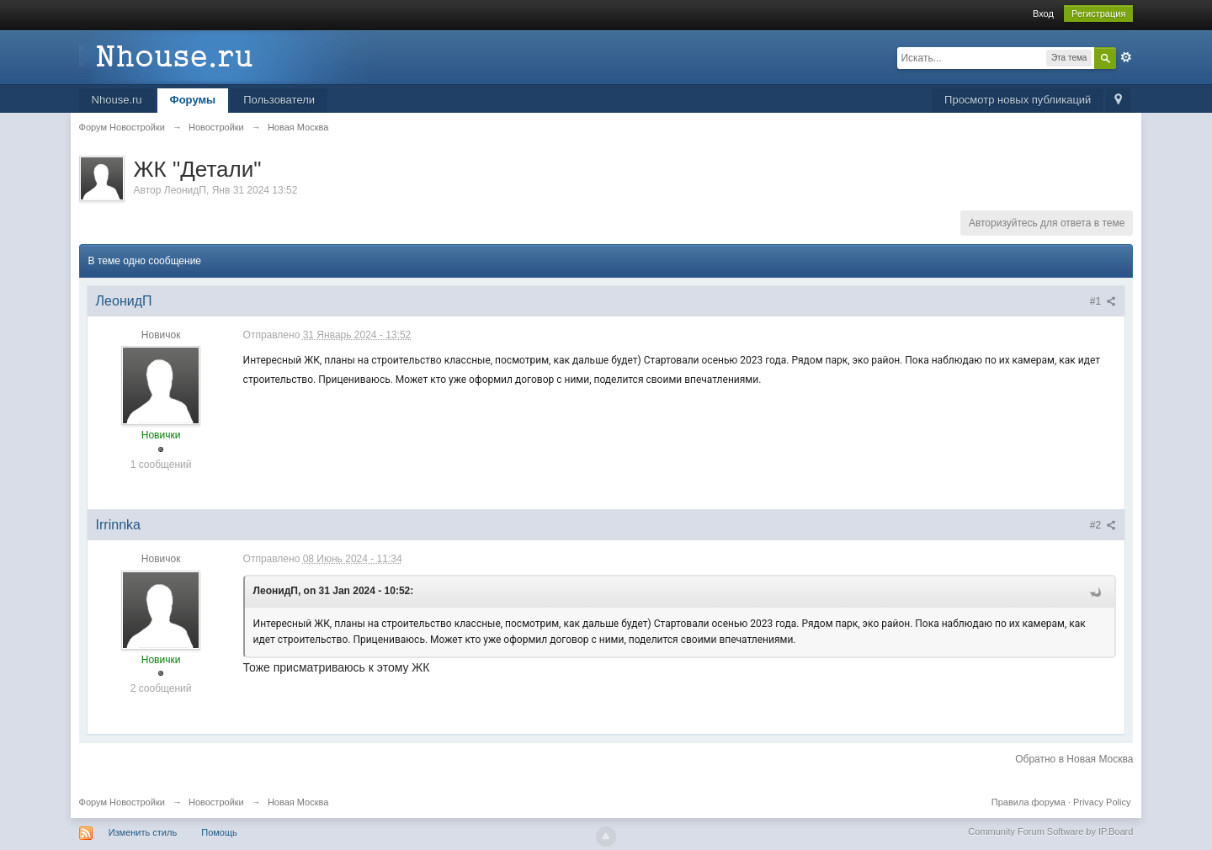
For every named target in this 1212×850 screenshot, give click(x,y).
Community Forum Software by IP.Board (1050, 831)
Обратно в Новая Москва (1074, 759)
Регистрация (1098, 13)
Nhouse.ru (117, 99)
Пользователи (279, 99)
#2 (1103, 525)
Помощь (219, 832)
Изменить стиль (143, 832)
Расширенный (1126, 57)
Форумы (193, 99)
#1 (1103, 301)
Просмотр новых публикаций (1017, 99)
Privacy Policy (1101, 802)
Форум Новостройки (122, 802)
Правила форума (1028, 802)
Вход (1043, 13)
